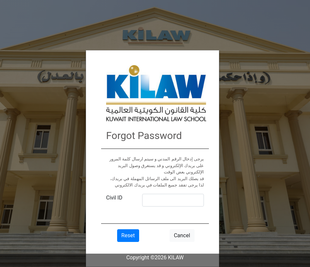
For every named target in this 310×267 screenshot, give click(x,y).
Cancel (182, 235)
